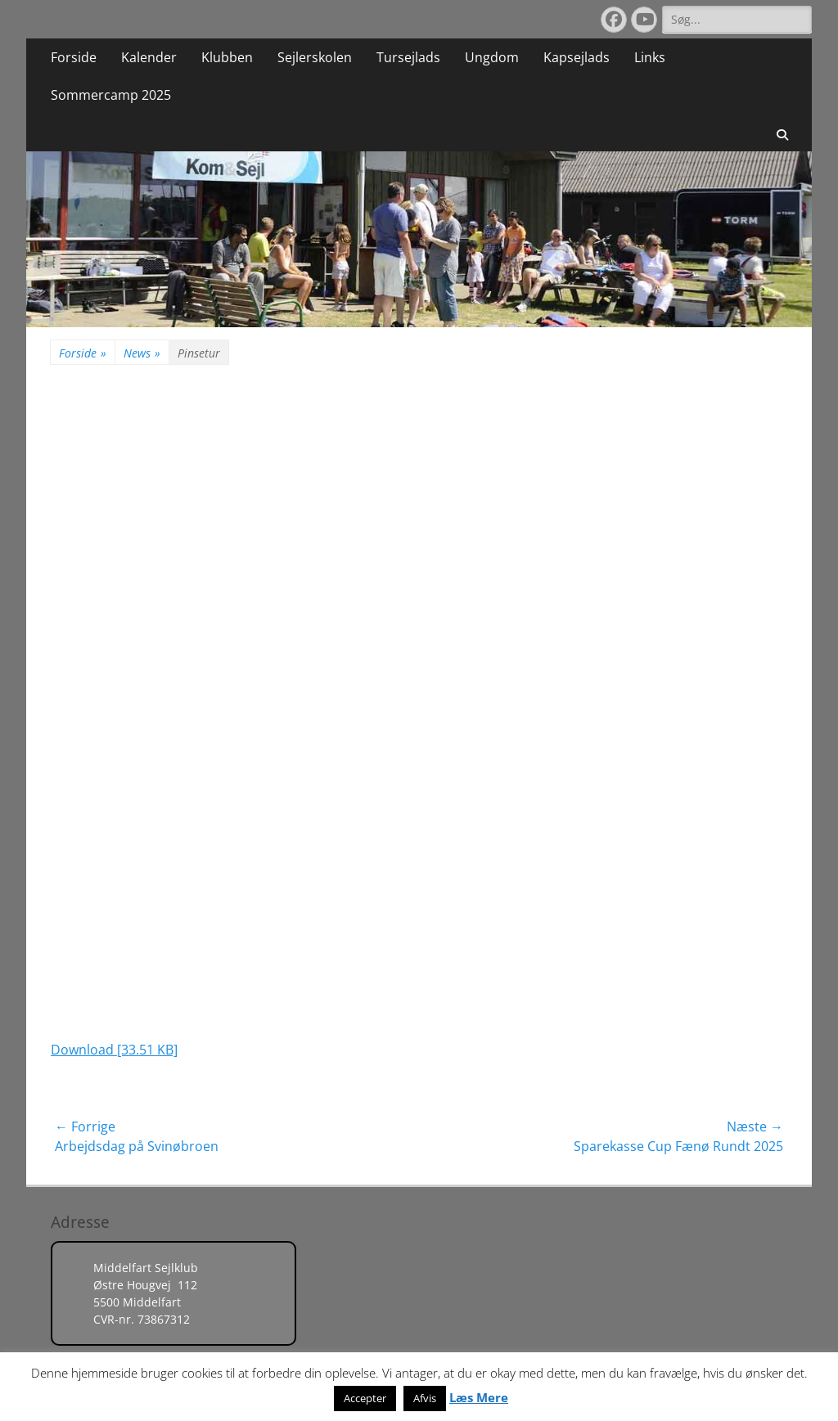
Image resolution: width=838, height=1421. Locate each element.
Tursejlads (408, 57)
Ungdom (492, 57)
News (142, 353)
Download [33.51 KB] (114, 1050)
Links (649, 57)
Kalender (149, 57)
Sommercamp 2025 (111, 95)
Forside (74, 57)
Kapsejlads (576, 57)
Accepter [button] (365, 1398)
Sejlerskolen (314, 57)
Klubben (227, 57)
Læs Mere (478, 1397)
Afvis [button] (424, 1398)
